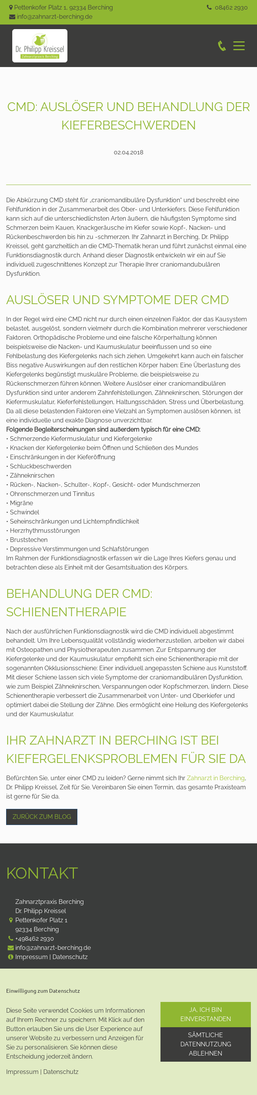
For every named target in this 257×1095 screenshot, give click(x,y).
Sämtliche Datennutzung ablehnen (205, 1044)
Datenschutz (70, 957)
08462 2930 (231, 7)
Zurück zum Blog (42, 816)
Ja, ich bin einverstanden (205, 1014)
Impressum (31, 957)
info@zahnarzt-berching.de (54, 16)
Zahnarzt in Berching (216, 778)
